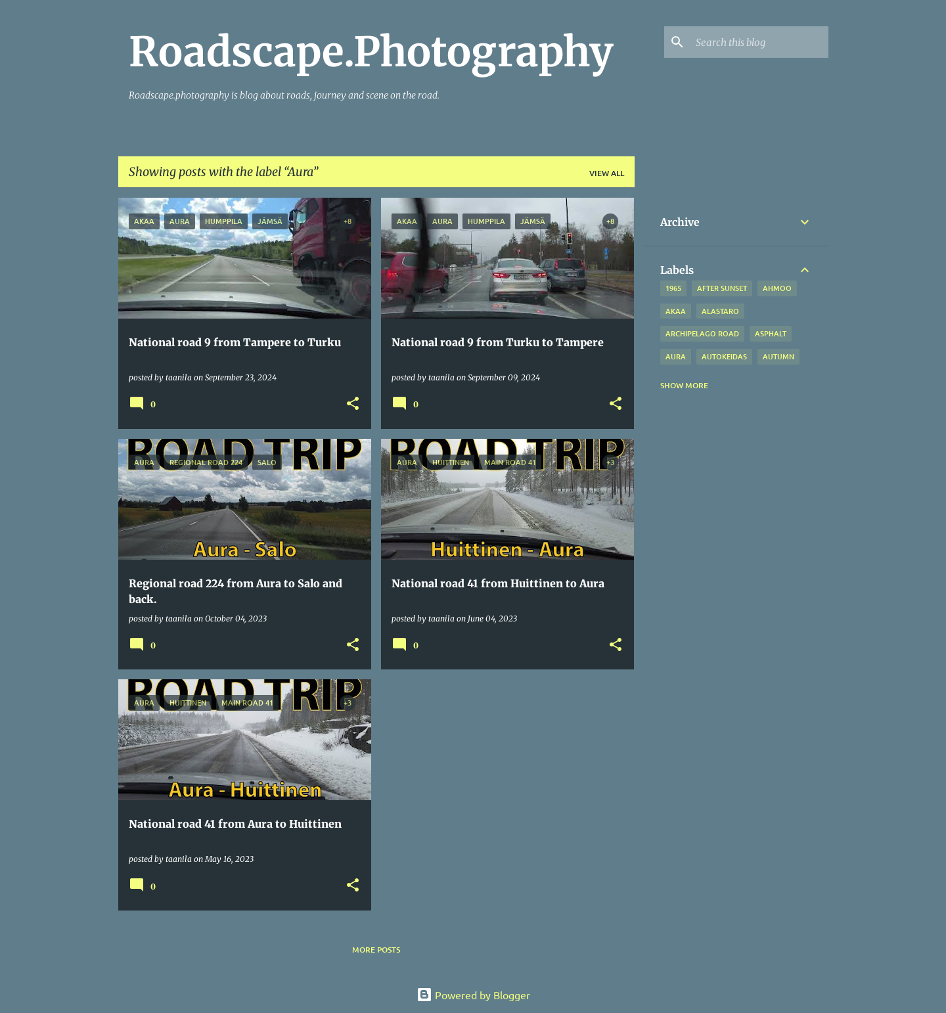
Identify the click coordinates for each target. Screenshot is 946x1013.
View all (606, 173)
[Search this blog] (759, 42)
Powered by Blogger (473, 994)
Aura (675, 356)
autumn (778, 356)
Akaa (675, 311)
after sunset (722, 288)
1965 (673, 288)
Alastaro (720, 311)
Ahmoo (777, 288)
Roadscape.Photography (371, 52)
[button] (353, 404)
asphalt (770, 333)
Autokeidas (724, 356)
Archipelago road (702, 333)
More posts (376, 949)
